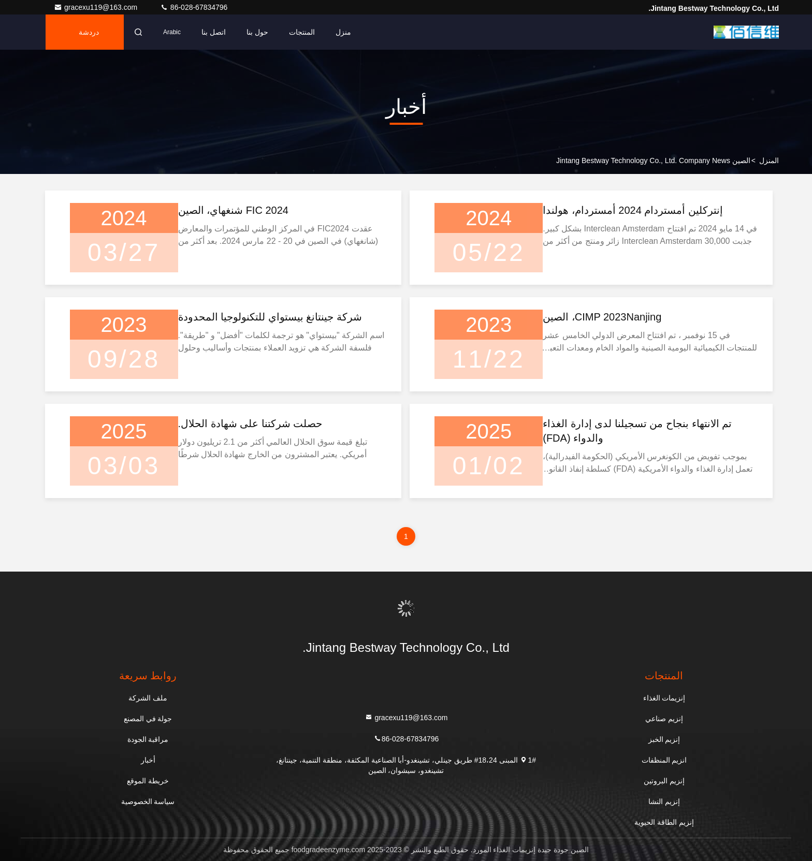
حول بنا (257, 32)
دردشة (89, 32)
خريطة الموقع (148, 781)
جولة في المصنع (148, 718)
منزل (343, 32)
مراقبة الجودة (148, 739)
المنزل (769, 160)
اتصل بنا (213, 32)
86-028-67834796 (193, 7)
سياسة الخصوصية (148, 801)
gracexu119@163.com (96, 7)
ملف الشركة (147, 698)
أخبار (148, 760)
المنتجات (302, 32)
